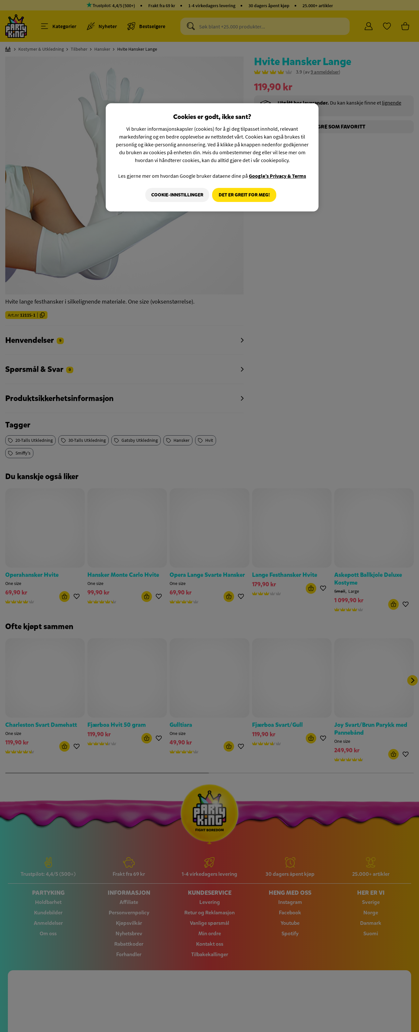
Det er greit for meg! (244, 195)
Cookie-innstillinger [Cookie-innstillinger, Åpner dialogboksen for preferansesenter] (176, 195)
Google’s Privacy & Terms (277, 176)
